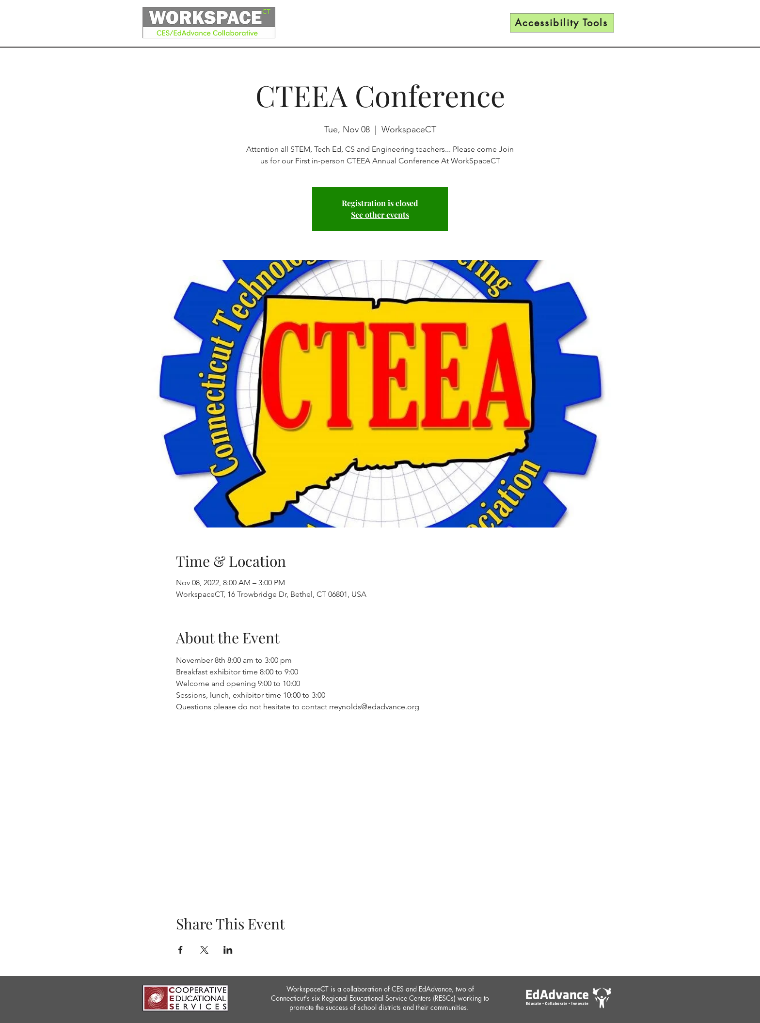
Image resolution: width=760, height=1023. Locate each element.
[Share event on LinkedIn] (228, 950)
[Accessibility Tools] (562, 22)
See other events (380, 214)
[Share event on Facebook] (180, 950)
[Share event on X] (204, 950)
